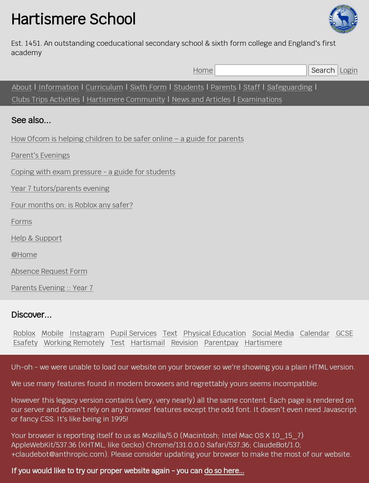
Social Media (273, 333)
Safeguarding (289, 87)
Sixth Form (148, 87)
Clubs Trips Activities (46, 99)
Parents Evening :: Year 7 (52, 287)
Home (203, 70)
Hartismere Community (126, 99)
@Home (24, 254)
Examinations (259, 99)
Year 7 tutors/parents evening (60, 188)
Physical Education (214, 333)
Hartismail (148, 342)
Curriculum (104, 87)
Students (189, 87)
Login (349, 70)
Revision (184, 342)
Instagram (87, 333)
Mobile (52, 333)
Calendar (315, 333)
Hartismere (263, 342)
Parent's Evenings (40, 155)
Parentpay (221, 342)
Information (59, 87)
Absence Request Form (49, 271)
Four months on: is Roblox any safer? (72, 205)
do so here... (224, 470)
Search (323, 70)
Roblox (24, 333)
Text (170, 333)
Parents (223, 87)
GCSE (344, 333)
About (22, 87)
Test (118, 342)
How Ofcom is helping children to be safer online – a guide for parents (127, 138)
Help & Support (36, 238)
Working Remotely (74, 342)
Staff (251, 87)
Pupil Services (134, 333)
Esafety (25, 342)
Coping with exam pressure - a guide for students (93, 171)
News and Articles (201, 99)
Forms (21, 221)
